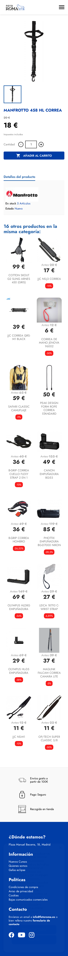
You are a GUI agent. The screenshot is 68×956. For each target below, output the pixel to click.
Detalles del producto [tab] (19, 176)
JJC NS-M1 (19, 737)
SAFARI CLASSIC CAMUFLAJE (19, 408)
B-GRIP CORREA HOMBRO (19, 540)
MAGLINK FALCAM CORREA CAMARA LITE (49, 673)
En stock (10, 203)
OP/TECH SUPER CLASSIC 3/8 (49, 738)
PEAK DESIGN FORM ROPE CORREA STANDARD (49, 408)
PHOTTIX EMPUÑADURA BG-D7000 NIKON (49, 541)
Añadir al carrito (34, 155)
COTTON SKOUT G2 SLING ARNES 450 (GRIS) (18, 279)
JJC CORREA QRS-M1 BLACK (18, 337)
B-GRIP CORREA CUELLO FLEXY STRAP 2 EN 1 (19, 474)
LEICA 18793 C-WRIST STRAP (49, 607)
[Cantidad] (31, 144)
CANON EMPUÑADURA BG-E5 (49, 474)
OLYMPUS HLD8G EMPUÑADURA (19, 607)
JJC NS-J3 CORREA (49, 279)
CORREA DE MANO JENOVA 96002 (49, 343)
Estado (9, 208)
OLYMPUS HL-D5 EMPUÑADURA (18, 671)
